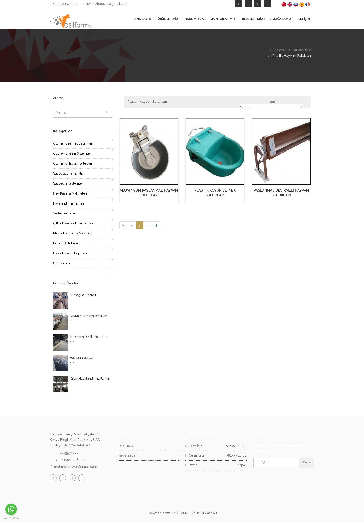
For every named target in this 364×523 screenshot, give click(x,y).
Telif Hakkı (126, 446)
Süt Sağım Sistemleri (68, 183)
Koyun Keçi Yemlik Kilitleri (89, 316)
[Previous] (123, 225)
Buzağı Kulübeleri (66, 243)
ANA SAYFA (143, 19)
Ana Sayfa (278, 50)
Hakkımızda (126, 455)
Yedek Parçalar (64, 213)
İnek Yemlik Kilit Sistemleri (89, 336)
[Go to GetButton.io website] (11, 518)
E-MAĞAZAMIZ (281, 19)
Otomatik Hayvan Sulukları (72, 163)
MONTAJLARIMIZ (223, 19)
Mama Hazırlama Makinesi (72, 233)
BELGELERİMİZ (253, 19)
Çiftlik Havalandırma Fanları (73, 223)
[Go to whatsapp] (11, 509)
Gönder (306, 462)
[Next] (147, 225)
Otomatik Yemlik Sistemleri (73, 143)
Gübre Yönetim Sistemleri (72, 153)
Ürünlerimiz (301, 50)
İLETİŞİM (305, 19)
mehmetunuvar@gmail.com (105, 4)
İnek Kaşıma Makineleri (70, 193)
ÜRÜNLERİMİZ (169, 19)
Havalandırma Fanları (68, 203)
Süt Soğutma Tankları (68, 173)
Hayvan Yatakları (82, 357)
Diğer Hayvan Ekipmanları (72, 253)
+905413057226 (66, 460)
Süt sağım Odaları (83, 295)
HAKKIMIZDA (195, 19)
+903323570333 (64, 4)
